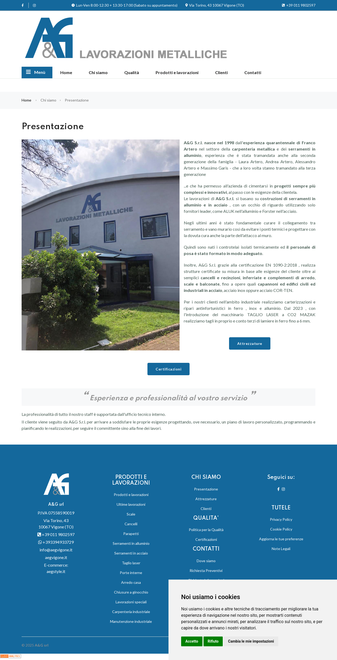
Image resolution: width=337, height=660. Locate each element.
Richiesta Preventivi (206, 570)
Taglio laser (131, 563)
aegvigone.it (56, 557)
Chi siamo (98, 72)
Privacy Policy (281, 519)
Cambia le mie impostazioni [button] (251, 641)
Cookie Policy (281, 529)
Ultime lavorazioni (131, 504)
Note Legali (281, 548)
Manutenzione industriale (131, 621)
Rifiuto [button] (213, 641)
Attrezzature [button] (249, 343)
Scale (131, 514)
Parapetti (131, 533)
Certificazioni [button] (168, 369)
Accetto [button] (191, 641)
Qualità (131, 72)
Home (66, 72)
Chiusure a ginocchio (131, 592)
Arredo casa (131, 582)
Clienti (221, 72)
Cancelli (131, 524)
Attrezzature (206, 499)
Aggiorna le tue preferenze (281, 539)
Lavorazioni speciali (131, 602)
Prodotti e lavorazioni (177, 72)
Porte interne (131, 572)
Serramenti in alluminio (131, 543)
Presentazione (206, 489)
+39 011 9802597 (56, 534)
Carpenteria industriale (131, 611)
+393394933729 (56, 542)
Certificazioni (206, 539)
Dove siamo (206, 560)
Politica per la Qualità (206, 529)
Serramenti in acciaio (131, 553)
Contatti (252, 72)
